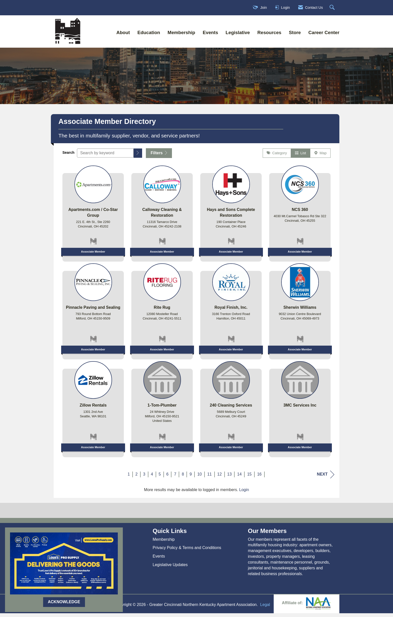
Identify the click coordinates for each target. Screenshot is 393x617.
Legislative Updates (170, 568)
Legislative (238, 32)
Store (295, 32)
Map (320, 157)
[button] (138, 156)
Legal (265, 608)
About (123, 32)
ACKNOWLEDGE (64, 602)
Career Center (323, 32)
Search (68, 156)
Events (210, 32)
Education (148, 32)
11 (209, 478)
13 (229, 478)
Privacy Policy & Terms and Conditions (187, 551)
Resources (269, 32)
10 (199, 478)
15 (249, 478)
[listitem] (93, 215)
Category (277, 157)
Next (325, 478)
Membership (181, 32)
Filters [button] (159, 156)
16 (259, 478)
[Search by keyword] (105, 156)
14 (239, 478)
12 (219, 478)
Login (244, 493)
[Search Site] (333, 8)
